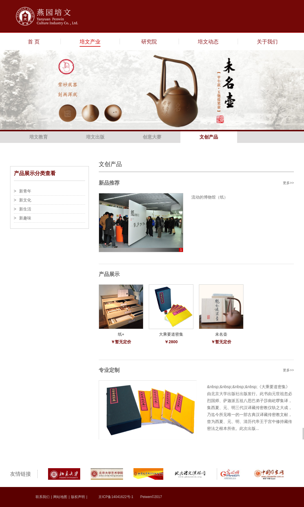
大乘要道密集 (171, 334)
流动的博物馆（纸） (209, 197)
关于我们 (267, 42)
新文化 (25, 200)
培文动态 (208, 42)
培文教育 (38, 137)
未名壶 (221, 334)
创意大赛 (152, 137)
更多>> (288, 183)
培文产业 (90, 42)
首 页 (34, 42)
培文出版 (95, 137)
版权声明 (78, 497)
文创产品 (208, 137)
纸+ (121, 334)
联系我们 (43, 497)
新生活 (25, 209)
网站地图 (60, 497)
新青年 (25, 191)
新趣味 (25, 218)
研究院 (149, 42)
